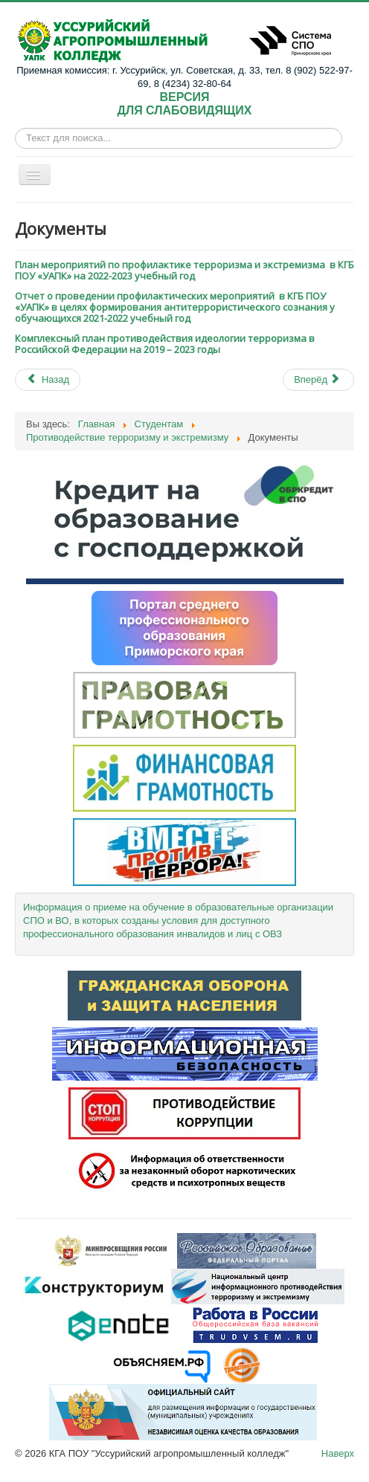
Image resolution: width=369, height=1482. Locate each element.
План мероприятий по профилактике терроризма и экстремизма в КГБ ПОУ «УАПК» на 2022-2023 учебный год (184, 270)
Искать (15, 138)
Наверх (337, 1453)
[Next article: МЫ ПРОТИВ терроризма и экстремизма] (318, 380)
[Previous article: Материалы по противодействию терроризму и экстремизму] (47, 380)
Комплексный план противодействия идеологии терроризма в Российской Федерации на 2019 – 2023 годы (165, 343)
